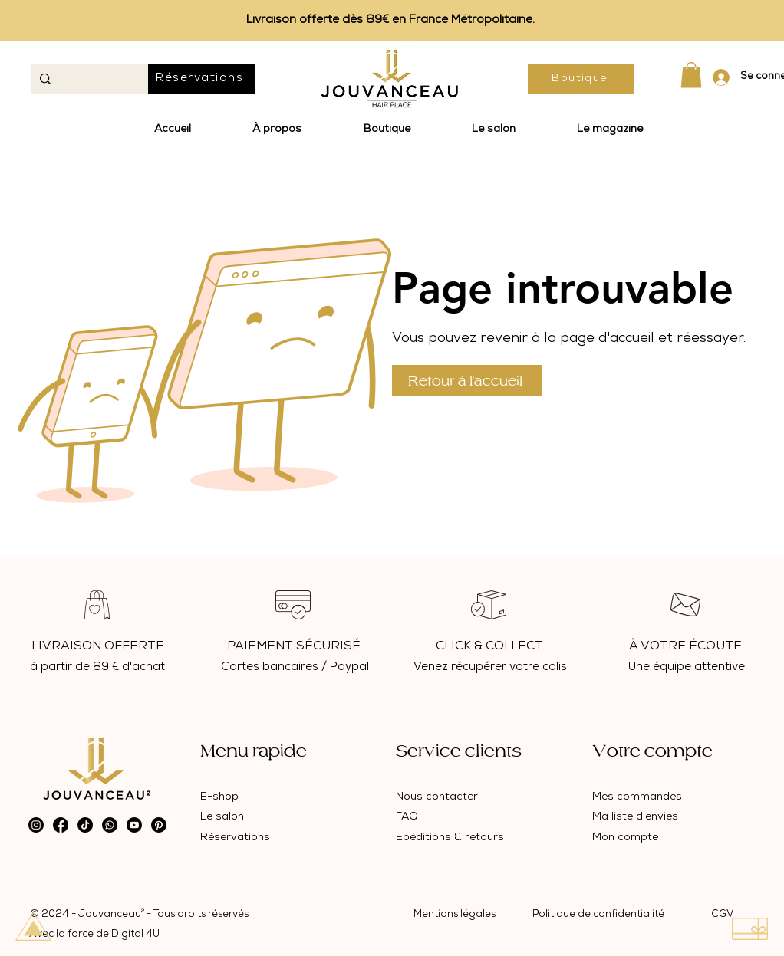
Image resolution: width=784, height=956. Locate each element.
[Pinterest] (158, 825)
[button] (691, 74)
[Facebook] (60, 825)
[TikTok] (85, 825)
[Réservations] (201, 79)
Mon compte (625, 838)
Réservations (235, 838)
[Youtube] (134, 825)
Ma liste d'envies (635, 817)
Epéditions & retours (450, 838)
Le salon (222, 817)
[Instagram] (36, 825)
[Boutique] (581, 79)
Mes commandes (637, 797)
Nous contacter (437, 797)
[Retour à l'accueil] (467, 380)
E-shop (219, 797)
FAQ (407, 817)
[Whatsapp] (109, 825)
